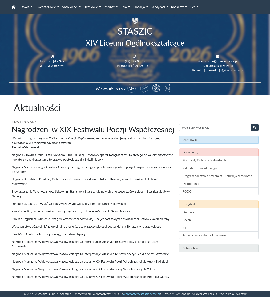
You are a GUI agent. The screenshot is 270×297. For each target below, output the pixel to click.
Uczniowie (91, 7)
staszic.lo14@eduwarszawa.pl (218, 61)
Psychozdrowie (46, 7)
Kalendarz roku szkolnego (200, 168)
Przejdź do (189, 204)
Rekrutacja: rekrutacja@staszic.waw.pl (217, 70)
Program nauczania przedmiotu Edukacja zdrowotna (217, 176)
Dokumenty (190, 152)
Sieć (193, 7)
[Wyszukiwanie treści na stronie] (215, 127)
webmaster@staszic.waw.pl (141, 293)
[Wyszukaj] (255, 127)
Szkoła (25, 7)
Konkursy (177, 7)
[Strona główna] (14, 7)
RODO (187, 191)
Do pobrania (191, 183)
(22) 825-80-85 (135, 61)
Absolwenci (70, 7)
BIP (185, 227)
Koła (124, 7)
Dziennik (188, 212)
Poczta (187, 219)
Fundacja (139, 7)
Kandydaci (158, 7)
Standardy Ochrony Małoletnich (204, 160)
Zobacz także (191, 248)
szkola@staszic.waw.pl (218, 65)
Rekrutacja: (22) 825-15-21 (135, 65)
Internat (109, 7)
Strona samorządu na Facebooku (204, 235)
